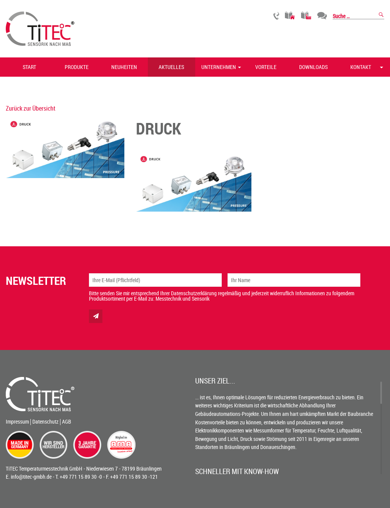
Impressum (17, 421)
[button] (239, 67)
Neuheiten (124, 67)
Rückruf (276, 16)
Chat (322, 16)
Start (29, 67)
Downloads (313, 67)
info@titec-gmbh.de (31, 476)
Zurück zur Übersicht (30, 108)
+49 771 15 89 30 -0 (81, 476)
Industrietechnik (306, 16)
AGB (66, 421)
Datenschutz (45, 421)
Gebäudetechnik (290, 16)
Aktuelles (171, 67)
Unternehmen (218, 67)
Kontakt (360, 67)
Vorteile (265, 67)
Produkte (77, 67)
